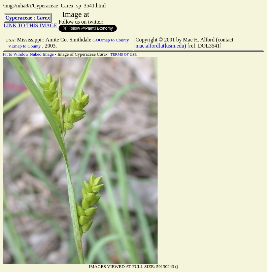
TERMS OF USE (123, 54)
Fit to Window (16, 54)
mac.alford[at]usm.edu (160, 46)
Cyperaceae (18, 18)
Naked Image (42, 54)
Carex (43, 18)
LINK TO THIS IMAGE (30, 25)
